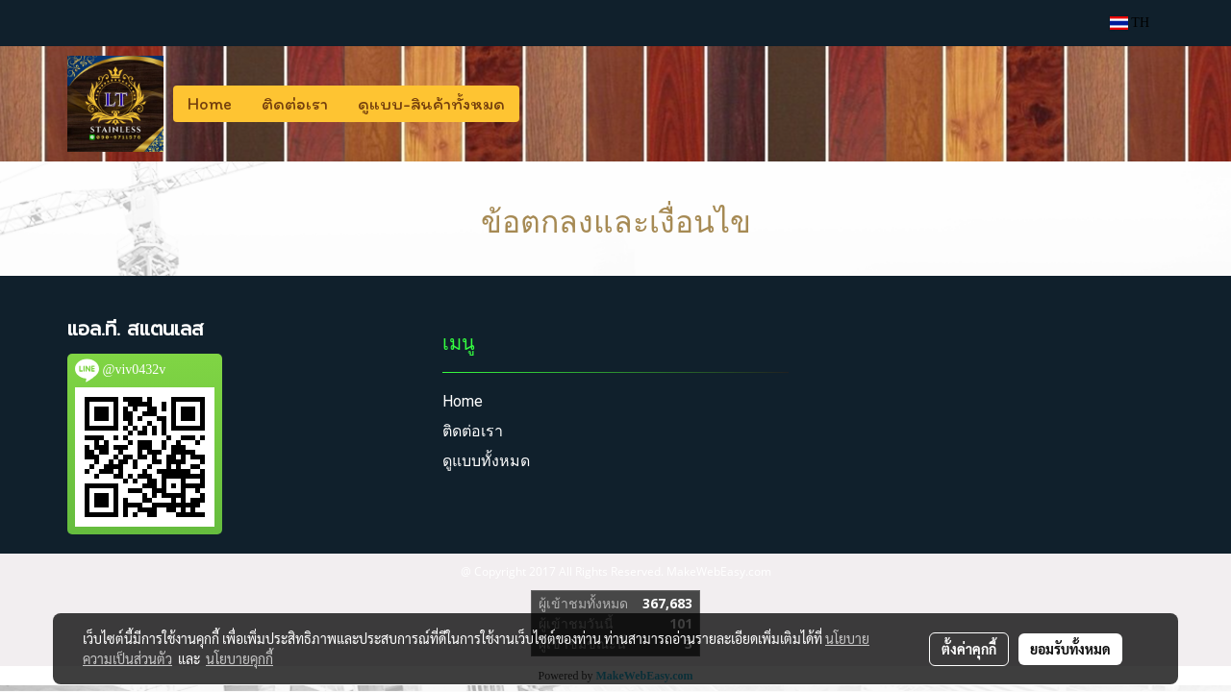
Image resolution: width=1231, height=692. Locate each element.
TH (1129, 22)
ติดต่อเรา (295, 103)
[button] (536, 103)
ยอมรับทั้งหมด (1070, 648)
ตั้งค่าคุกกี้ (969, 648)
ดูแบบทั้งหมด (486, 461)
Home (210, 103)
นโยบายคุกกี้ (239, 658)
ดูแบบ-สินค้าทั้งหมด (431, 103)
